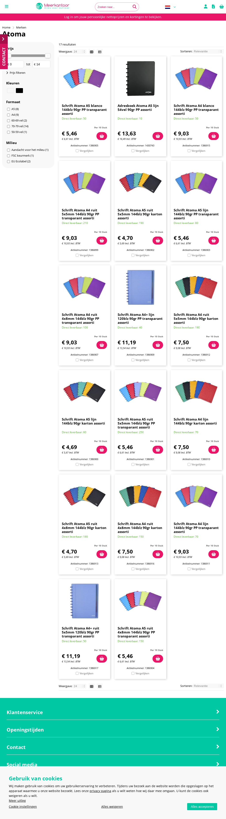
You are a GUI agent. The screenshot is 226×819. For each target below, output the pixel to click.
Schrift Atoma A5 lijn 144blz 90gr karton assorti (83, 421)
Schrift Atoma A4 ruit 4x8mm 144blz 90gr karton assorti (140, 527)
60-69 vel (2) (19, 120)
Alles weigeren (112, 806)
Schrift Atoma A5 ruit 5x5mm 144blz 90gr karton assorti (140, 214)
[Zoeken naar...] (134, 6)
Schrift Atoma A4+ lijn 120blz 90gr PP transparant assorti (140, 318)
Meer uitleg (17, 800)
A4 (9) (15, 115)
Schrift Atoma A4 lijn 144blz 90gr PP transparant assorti (196, 527)
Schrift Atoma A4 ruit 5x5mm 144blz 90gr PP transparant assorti (80, 214)
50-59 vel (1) (19, 132)
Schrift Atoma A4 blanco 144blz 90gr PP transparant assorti (196, 109)
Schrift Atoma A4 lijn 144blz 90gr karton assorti (195, 421)
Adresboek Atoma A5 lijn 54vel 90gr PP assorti (138, 107)
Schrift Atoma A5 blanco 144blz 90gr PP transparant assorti (84, 109)
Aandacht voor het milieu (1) (30, 150)
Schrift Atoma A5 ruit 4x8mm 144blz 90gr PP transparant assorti (136, 632)
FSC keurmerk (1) (22, 155)
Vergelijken (86, 151)
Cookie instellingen (23, 806)
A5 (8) (15, 109)
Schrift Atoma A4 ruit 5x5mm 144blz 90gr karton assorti (196, 318)
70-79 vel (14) (19, 126)
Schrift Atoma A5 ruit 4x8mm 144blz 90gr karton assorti (84, 527)
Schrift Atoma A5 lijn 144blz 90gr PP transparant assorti (196, 214)
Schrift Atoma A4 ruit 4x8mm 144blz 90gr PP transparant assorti (80, 318)
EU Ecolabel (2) (20, 161)
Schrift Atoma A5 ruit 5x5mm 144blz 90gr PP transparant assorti (136, 423)
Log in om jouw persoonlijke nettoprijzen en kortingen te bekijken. (113, 17)
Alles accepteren (202, 806)
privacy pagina (100, 791)
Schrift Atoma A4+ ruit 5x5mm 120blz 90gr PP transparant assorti (80, 632)
